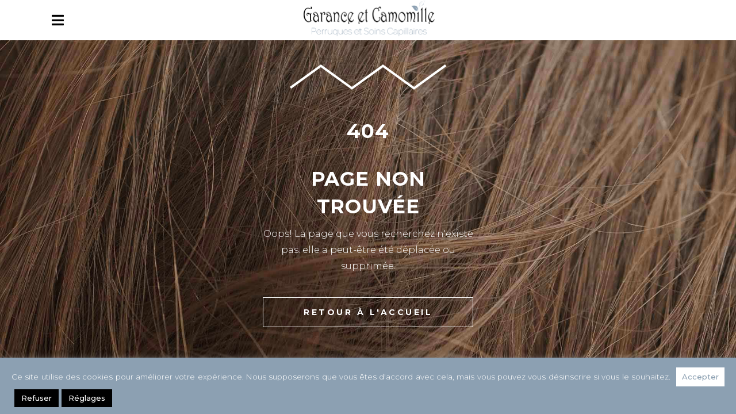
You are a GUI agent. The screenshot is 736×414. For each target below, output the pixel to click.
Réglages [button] (86, 397)
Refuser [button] (36, 397)
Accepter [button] (700, 376)
